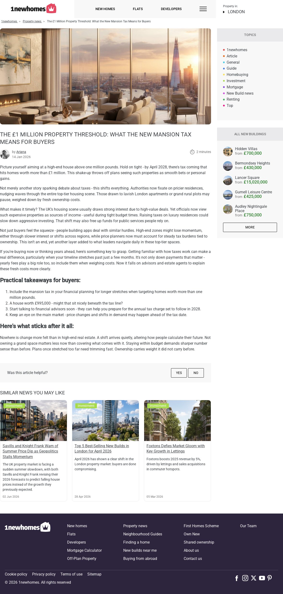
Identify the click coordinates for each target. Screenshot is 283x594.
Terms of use (71, 574)
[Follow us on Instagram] (246, 578)
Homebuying (237, 74)
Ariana (21, 152)
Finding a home (136, 542)
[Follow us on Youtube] (263, 578)
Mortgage (235, 87)
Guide (231, 68)
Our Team (248, 526)
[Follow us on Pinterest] (271, 578)
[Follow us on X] (255, 578)
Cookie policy (16, 574)
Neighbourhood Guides (142, 534)
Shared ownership (199, 542)
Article (232, 56)
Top (230, 105)
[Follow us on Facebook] (237, 577)
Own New (192, 534)
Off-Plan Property (81, 558)
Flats (138, 9)
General (233, 62)
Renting (233, 99)
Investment (236, 81)
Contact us (193, 558)
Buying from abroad (140, 558)
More (250, 227)
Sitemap (94, 574)
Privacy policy (44, 574)
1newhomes (237, 50)
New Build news (240, 93)
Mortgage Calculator (84, 550)
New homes (105, 9)
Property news (135, 526)
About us (191, 550)
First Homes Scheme (201, 526)
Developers (171, 9)
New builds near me (140, 550)
